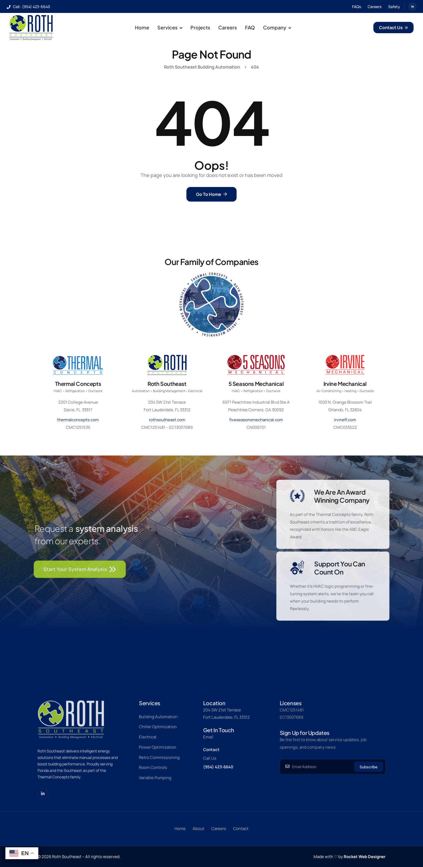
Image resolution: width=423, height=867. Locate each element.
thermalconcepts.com (78, 420)
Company (277, 27)
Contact (211, 768)
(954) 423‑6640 (218, 785)
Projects (200, 27)
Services (169, 27)
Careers (227, 27)
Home (142, 27)
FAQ (250, 27)
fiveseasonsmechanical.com (256, 420)
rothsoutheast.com (167, 420)
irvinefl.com (345, 420)
